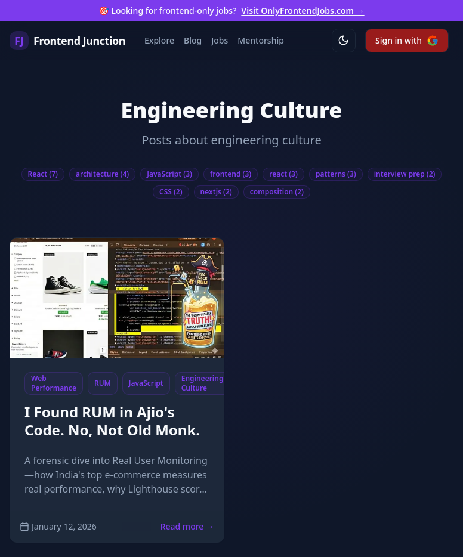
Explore (159, 40)
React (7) (43, 174)
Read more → (187, 526)
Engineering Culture (202, 383)
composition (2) (277, 192)
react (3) (283, 174)
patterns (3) (336, 174)
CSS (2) (171, 192)
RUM (102, 383)
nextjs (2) (216, 192)
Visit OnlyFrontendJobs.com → (302, 10)
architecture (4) (102, 174)
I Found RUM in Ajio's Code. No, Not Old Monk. (112, 421)
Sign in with (407, 41)
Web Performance (53, 383)
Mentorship (260, 40)
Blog (193, 40)
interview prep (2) (405, 174)
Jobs (219, 40)
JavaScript (146, 383)
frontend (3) (230, 174)
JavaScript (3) (169, 174)
